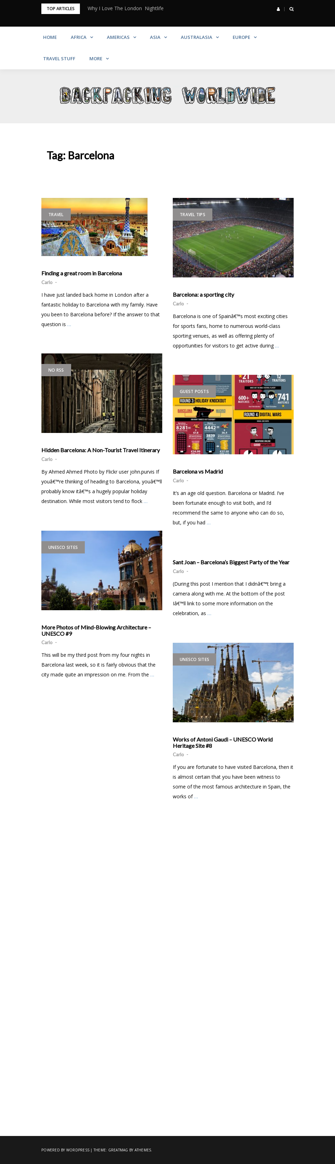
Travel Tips (192, 215)
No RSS (56, 370)
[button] (278, 9)
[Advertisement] (167, 902)
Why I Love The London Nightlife (126, 8)
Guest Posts (194, 391)
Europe (241, 37)
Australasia (196, 37)
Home (50, 37)
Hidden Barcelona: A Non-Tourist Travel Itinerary (100, 450)
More (95, 58)
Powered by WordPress (65, 1150)
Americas (118, 37)
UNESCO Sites (63, 547)
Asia (155, 37)
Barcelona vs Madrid (198, 471)
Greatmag (118, 1150)
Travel (56, 215)
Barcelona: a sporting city (203, 294)
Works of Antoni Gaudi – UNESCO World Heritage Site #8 (223, 742)
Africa (79, 37)
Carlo (47, 282)
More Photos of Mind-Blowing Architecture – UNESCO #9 (96, 630)
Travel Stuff (59, 58)
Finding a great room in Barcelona (81, 273)
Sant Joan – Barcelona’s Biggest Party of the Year (231, 562)
